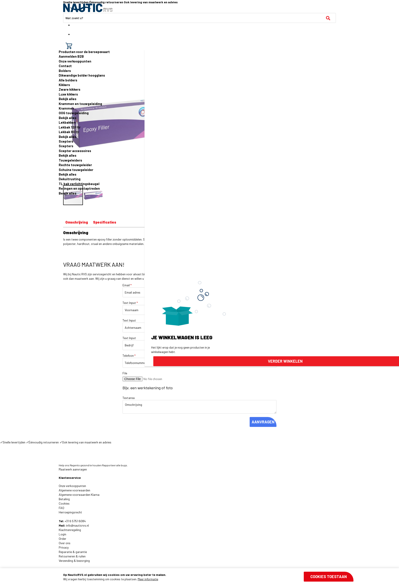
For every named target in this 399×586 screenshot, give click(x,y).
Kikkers (64, 85)
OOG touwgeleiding (74, 113)
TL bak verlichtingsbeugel (79, 184)
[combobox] (199, 18)
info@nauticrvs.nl (77, 525)
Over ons (64, 543)
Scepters (66, 141)
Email (127, 285)
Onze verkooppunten (75, 61)
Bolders (65, 71)
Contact (65, 66)
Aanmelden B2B (71, 56)
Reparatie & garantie (73, 552)
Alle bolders (68, 80)
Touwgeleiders (70, 160)
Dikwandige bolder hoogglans (82, 75)
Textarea (129, 398)
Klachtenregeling (70, 530)
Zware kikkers (69, 89)
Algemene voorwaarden (74, 490)
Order (62, 538)
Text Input (130, 303)
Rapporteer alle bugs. (115, 465)
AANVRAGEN (263, 421)
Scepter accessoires (75, 151)
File (125, 373)
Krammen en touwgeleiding (80, 104)
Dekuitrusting (70, 179)
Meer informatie (148, 579)
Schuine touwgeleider (76, 170)
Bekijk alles (67, 99)
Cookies (64, 503)
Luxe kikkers (68, 94)
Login (62, 534)
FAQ (61, 508)
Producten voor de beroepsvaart (84, 52)
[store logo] (88, 8)
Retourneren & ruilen (72, 556)
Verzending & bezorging (74, 560)
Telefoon (129, 355)
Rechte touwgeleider (75, 165)
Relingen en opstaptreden (79, 188)
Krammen (66, 108)
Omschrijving (76, 222)
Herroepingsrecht (70, 512)
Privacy (64, 547)
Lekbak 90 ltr (69, 132)
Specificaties (104, 222)
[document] (208, 577)
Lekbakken (67, 122)
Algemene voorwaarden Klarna (79, 494)
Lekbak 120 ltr (70, 127)
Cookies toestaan (328, 576)
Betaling (64, 499)
